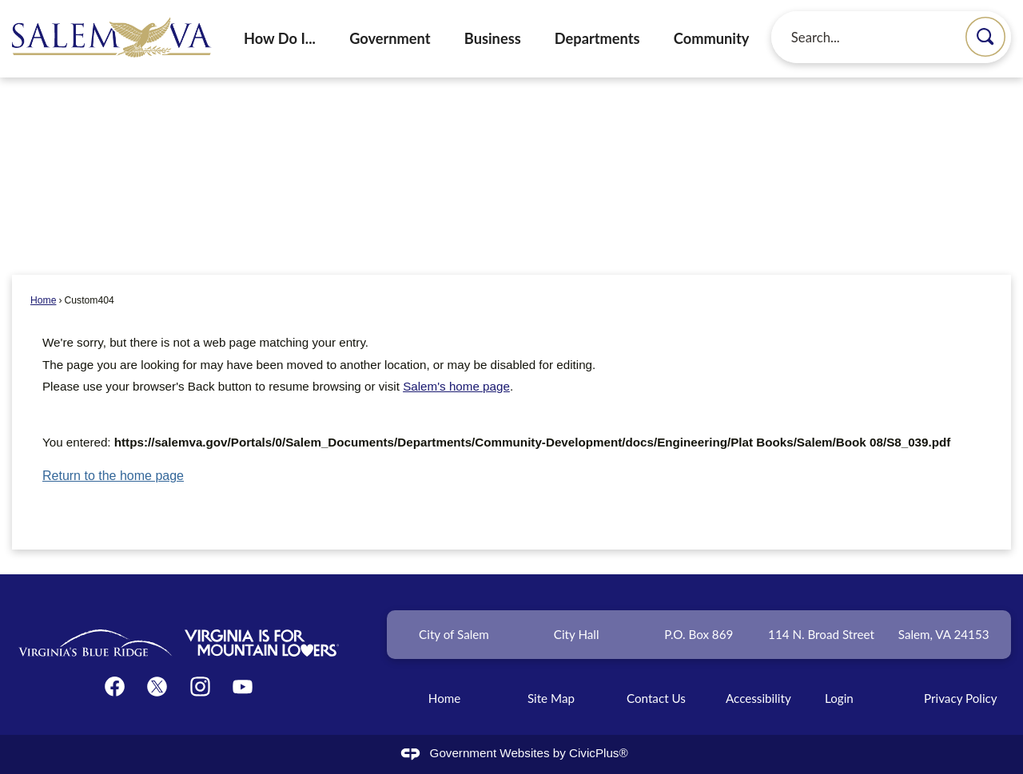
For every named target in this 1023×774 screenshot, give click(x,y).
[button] (985, 37)
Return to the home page (113, 475)
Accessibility (758, 698)
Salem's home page (456, 386)
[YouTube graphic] (243, 687)
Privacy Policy (960, 698)
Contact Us (656, 698)
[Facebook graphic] (115, 687)
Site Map (551, 698)
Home (43, 300)
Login (839, 698)
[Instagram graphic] (200, 687)
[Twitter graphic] (157, 687)
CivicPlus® (598, 753)
